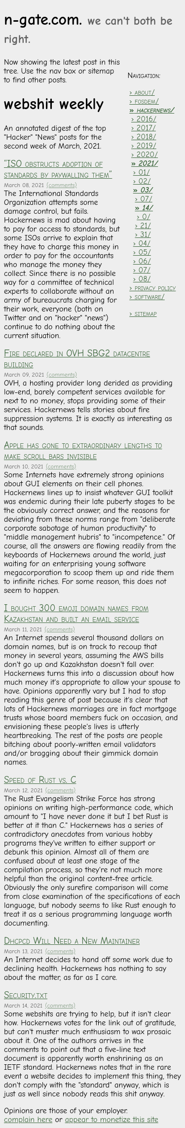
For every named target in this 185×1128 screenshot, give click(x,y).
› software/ (147, 296)
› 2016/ (143, 119)
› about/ (141, 92)
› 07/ (143, 198)
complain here (28, 1119)
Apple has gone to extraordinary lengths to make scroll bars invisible (83, 451)
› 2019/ (143, 145)
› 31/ (142, 234)
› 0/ (143, 216)
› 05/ (142, 252)
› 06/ (142, 261)
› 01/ (141, 172)
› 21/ (143, 225)
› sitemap (142, 313)
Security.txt (25, 995)
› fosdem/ (144, 101)
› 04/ (141, 243)
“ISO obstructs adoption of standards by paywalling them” (58, 169)
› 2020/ (144, 154)
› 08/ (142, 278)
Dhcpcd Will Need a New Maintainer (72, 940)
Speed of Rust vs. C (40, 780)
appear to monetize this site (111, 1119)
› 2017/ (143, 127)
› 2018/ (143, 136)
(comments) (61, 185)
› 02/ (142, 181)
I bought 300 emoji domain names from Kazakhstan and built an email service (76, 613)
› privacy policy (152, 287)
